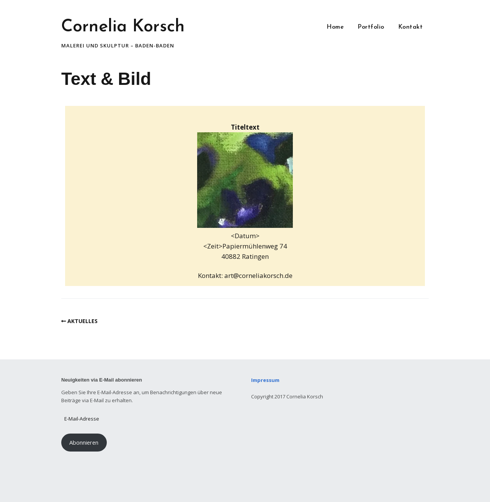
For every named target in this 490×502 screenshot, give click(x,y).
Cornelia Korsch (123, 27)
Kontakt (410, 27)
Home (335, 27)
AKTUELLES (82, 321)
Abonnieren (83, 442)
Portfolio (371, 27)
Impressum (266, 380)
